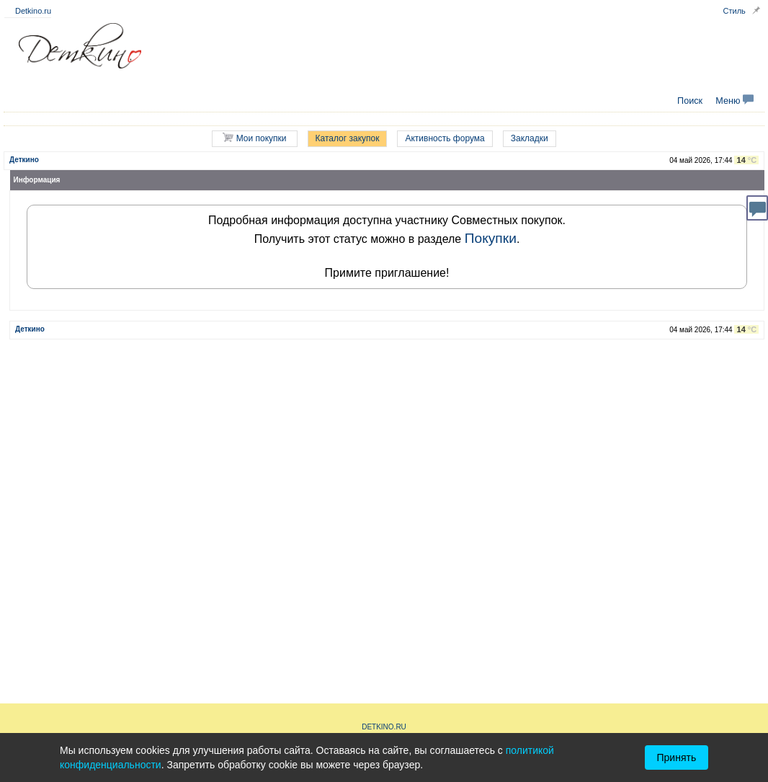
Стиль (734, 10)
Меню (734, 101)
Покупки (491, 238)
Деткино (24, 160)
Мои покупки (254, 138)
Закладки (529, 138)
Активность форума (444, 138)
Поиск (689, 101)
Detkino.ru (33, 10)
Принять (677, 757)
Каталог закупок (348, 138)
